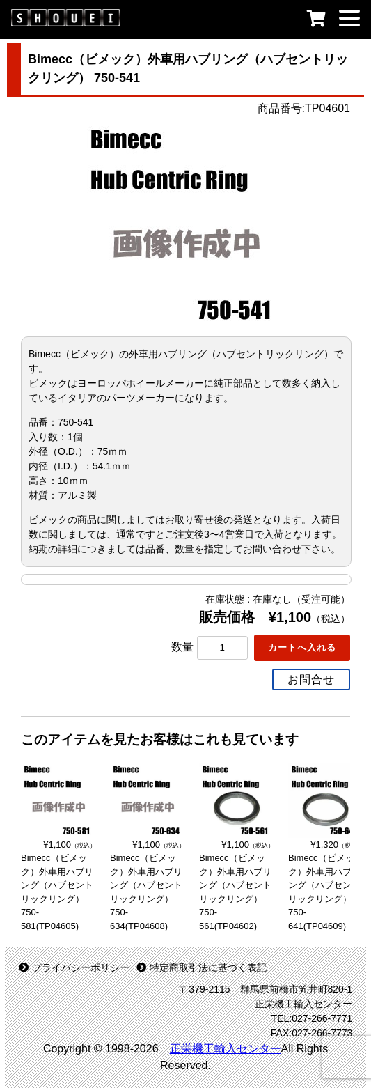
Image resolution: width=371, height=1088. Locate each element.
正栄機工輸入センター (225, 1049)
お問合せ (311, 679)
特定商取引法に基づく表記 (201, 967)
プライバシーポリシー (74, 967)
